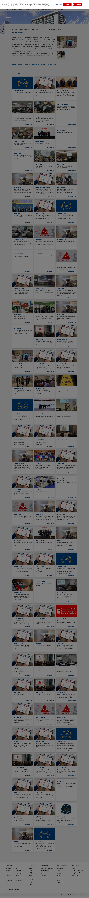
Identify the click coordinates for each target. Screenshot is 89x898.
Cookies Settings (58, 4)
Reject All (67, 4)
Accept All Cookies (77, 4)
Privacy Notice (23, 6)
